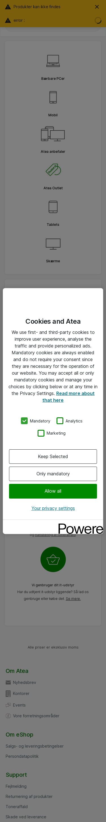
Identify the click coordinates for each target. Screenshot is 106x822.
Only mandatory (53, 474)
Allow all (53, 491)
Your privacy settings (53, 508)
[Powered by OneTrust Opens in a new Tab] (78, 524)
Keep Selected (53, 456)
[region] (53, 411)
